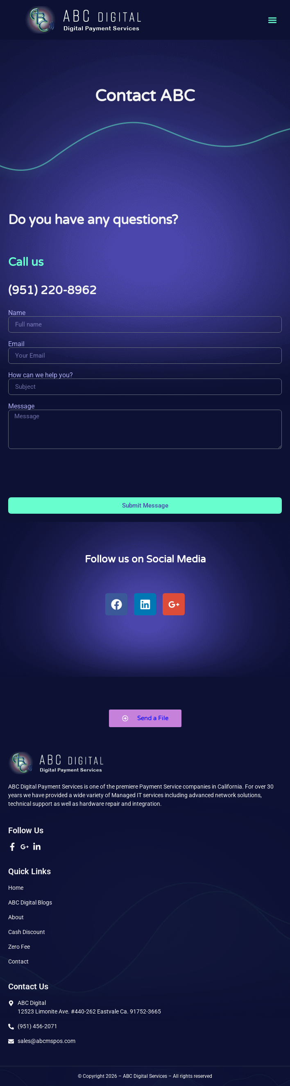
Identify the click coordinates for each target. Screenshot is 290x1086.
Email (16, 344)
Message (21, 406)
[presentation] (70, 473)
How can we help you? (40, 375)
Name (16, 313)
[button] (272, 20)
